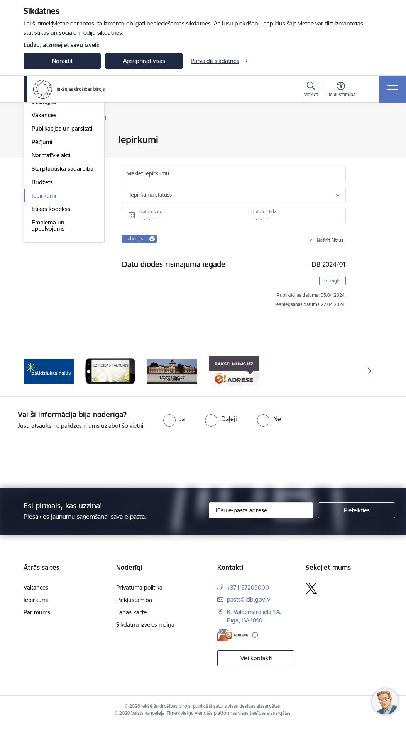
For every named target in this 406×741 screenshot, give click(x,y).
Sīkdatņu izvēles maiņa (145, 640)
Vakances (44, 207)
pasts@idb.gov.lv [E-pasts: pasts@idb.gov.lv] (248, 615)
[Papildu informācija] (255, 651)
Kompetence (48, 180)
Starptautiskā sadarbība (62, 261)
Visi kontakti (256, 674)
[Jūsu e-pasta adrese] (261, 526)
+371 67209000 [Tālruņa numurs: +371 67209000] (248, 603)
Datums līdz (263, 211)
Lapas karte (131, 628)
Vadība (40, 140)
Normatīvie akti (51, 248)
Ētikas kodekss (51, 301)
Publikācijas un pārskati (62, 220)
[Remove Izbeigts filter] (152, 238)
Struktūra (44, 153)
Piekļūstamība (134, 616)
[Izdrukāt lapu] (372, 136)
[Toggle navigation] (392, 89)
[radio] (174, 435)
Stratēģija (44, 194)
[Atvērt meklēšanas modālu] (311, 90)
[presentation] (64, 476)
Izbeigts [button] (332, 281)
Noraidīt (62, 61)
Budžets (42, 274)
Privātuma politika (139, 603)
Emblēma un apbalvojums (48, 318)
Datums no (150, 211)
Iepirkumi (44, 288)
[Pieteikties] (356, 526)
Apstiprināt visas (144, 61)
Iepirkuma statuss (151, 194)
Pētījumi (42, 234)
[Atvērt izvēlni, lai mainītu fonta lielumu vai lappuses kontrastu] (340, 90)
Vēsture (42, 167)
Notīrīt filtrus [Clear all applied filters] (330, 240)
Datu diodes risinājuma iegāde (173, 264)
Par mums (37, 628)
